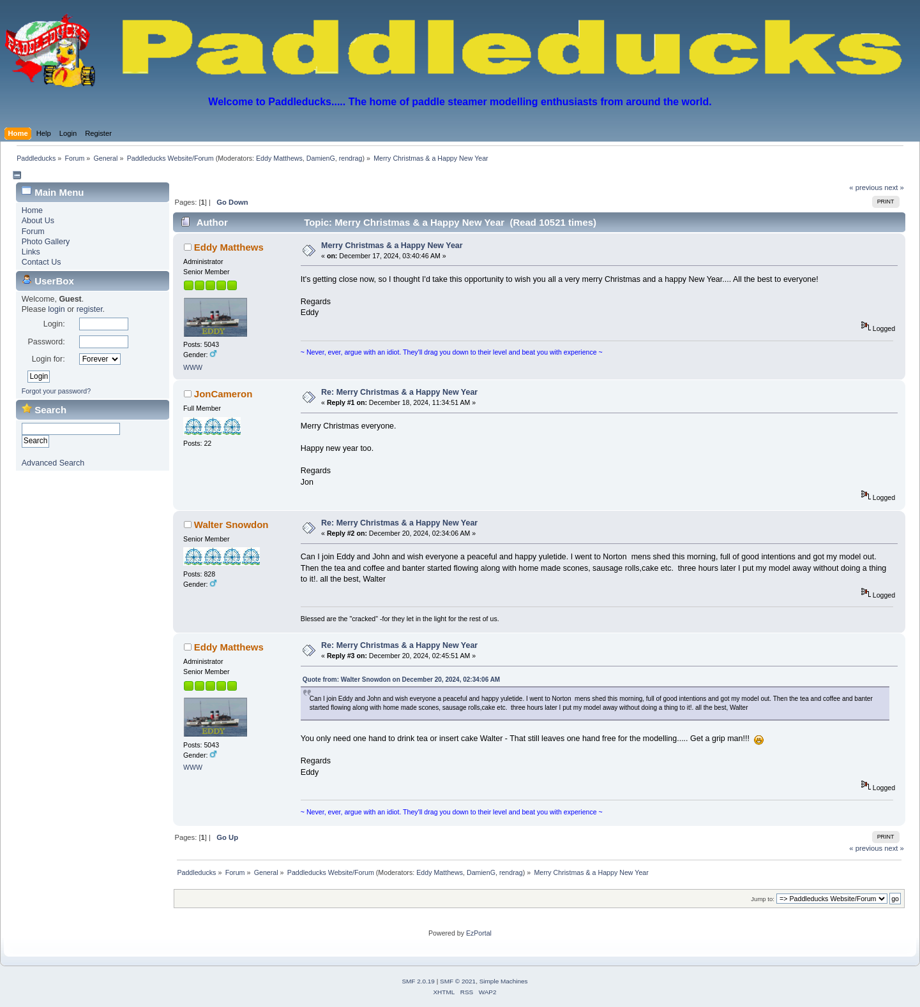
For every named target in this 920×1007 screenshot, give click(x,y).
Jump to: (762, 898)
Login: (54, 324)
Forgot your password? (56, 391)
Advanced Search (53, 463)
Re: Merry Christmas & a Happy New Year (399, 392)
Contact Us (41, 262)
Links (31, 251)
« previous (865, 187)
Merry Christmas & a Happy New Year (392, 245)
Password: (45, 341)
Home (32, 210)
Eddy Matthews (279, 158)
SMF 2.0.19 (418, 981)
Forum (33, 231)
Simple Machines (503, 981)
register (90, 309)
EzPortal (479, 933)
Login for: (48, 359)
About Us (38, 220)
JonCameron (223, 393)
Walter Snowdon (231, 524)
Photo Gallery (46, 241)
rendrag (351, 158)
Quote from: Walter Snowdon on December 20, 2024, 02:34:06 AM (401, 679)
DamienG (320, 158)
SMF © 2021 (458, 981)
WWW (192, 367)
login (56, 309)
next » (894, 187)
